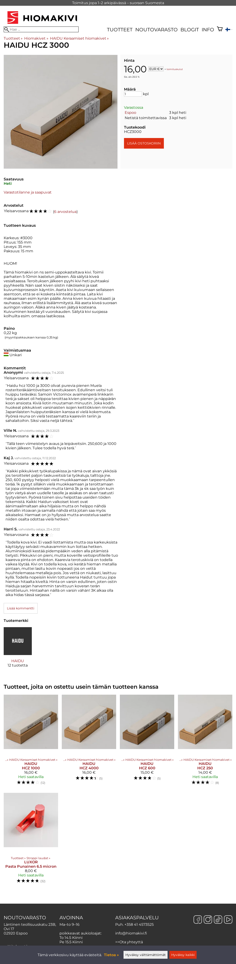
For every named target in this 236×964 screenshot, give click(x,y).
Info (208, 29)
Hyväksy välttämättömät (145, 955)
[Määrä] (133, 94)
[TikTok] (218, 920)
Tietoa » (111, 955)
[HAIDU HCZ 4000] (89, 742)
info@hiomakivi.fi (131, 933)
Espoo (130, 112)
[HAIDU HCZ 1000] (31, 742)
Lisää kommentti (20, 608)
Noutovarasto (156, 29)
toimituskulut (175, 69)
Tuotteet (120, 29)
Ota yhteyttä (131, 942)
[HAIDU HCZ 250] (205, 742)
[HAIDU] (18, 651)
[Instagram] (208, 920)
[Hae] (41, 29)
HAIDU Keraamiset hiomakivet (79, 38)
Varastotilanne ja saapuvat (28, 192)
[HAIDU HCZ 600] (147, 742)
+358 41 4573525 (139, 924)
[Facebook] (198, 920)
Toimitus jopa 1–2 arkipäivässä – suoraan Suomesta (118, 3)
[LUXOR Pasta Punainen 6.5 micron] (31, 840)
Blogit (189, 29)
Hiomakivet (36, 38)
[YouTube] (228, 920)
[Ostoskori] (220, 29)
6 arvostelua (65, 211)
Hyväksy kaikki (183, 955)
